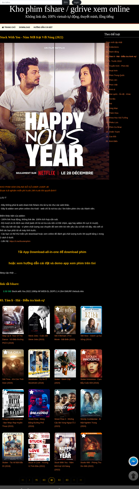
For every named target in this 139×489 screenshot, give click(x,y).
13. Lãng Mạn (112, 108)
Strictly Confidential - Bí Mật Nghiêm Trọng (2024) (90, 422)
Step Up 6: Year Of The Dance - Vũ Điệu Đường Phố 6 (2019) (12, 339)
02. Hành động (112, 52)
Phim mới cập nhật (114, 42)
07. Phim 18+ (111, 80)
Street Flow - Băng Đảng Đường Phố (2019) (36, 422)
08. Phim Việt (111, 85)
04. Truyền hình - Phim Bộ (117, 66)
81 (52, 480)
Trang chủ (8, 27)
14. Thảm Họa (112, 113)
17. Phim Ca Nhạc (114, 127)
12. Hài (109, 103)
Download (24, 27)
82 (59, 480)
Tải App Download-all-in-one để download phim (52, 252)
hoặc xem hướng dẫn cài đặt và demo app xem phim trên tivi (52, 263)
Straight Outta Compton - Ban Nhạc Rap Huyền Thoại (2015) (12, 422)
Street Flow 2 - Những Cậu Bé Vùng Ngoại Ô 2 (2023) (64, 422)
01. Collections (112, 47)
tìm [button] (66, 2)
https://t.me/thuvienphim (19, 241)
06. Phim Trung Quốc (115, 75)
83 (67, 480)
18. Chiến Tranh (113, 132)
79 (36, 480)
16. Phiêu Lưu (112, 122)
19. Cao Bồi (111, 136)
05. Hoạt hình (112, 70)
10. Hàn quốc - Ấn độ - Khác (118, 94)
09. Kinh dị (110, 89)
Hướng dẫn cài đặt (43, 27)
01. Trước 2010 (115, 61)
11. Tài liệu (110, 99)
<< (23, 480)
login (76, 2)
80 (44, 480)
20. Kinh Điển (112, 141)
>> (81, 480)
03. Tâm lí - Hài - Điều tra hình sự (121, 56)
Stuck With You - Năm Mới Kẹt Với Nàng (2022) (64, 466)
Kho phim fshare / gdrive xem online (69, 9)
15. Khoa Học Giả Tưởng (117, 118)
